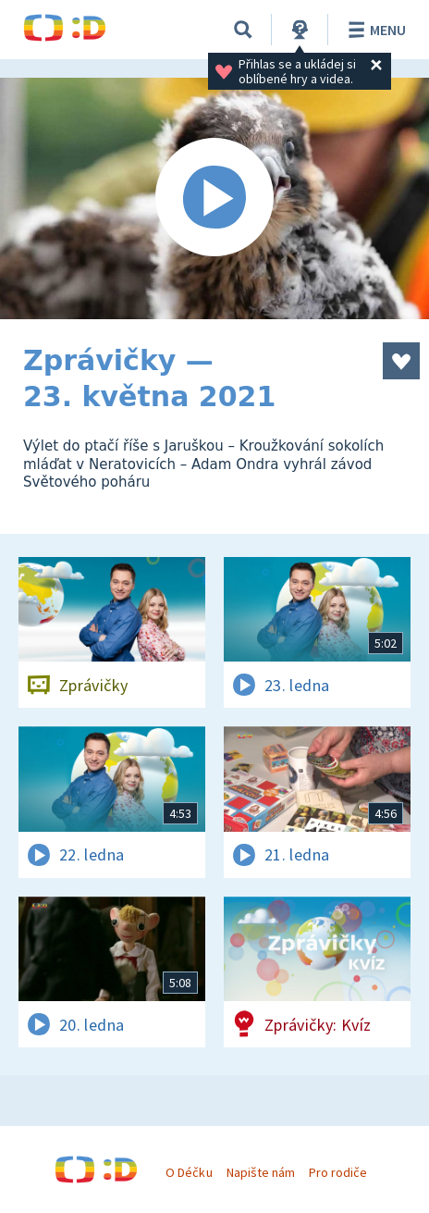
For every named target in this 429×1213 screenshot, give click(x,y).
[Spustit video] (214, 198)
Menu (374, 29)
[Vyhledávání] (243, 29)
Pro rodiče (338, 1172)
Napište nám (261, 1172)
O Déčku (188, 1172)
